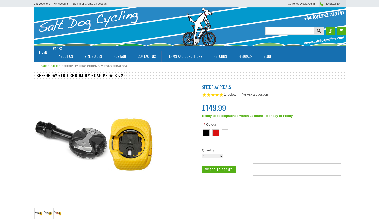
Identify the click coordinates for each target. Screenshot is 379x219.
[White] (225, 132)
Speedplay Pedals (216, 87)
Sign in (76, 3)
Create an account (96, 3)
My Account (61, 3)
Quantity (208, 150)
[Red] (215, 132)
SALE (54, 66)
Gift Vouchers (42, 3)
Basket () (333, 3)
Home (43, 66)
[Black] (206, 132)
